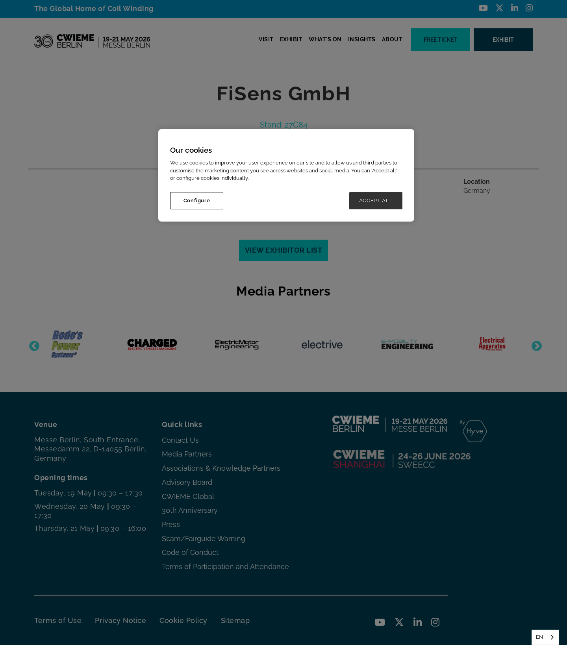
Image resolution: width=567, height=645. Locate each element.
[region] (286, 175)
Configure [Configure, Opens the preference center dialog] (196, 200)
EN (539, 637)
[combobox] (545, 637)
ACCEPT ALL (376, 200)
